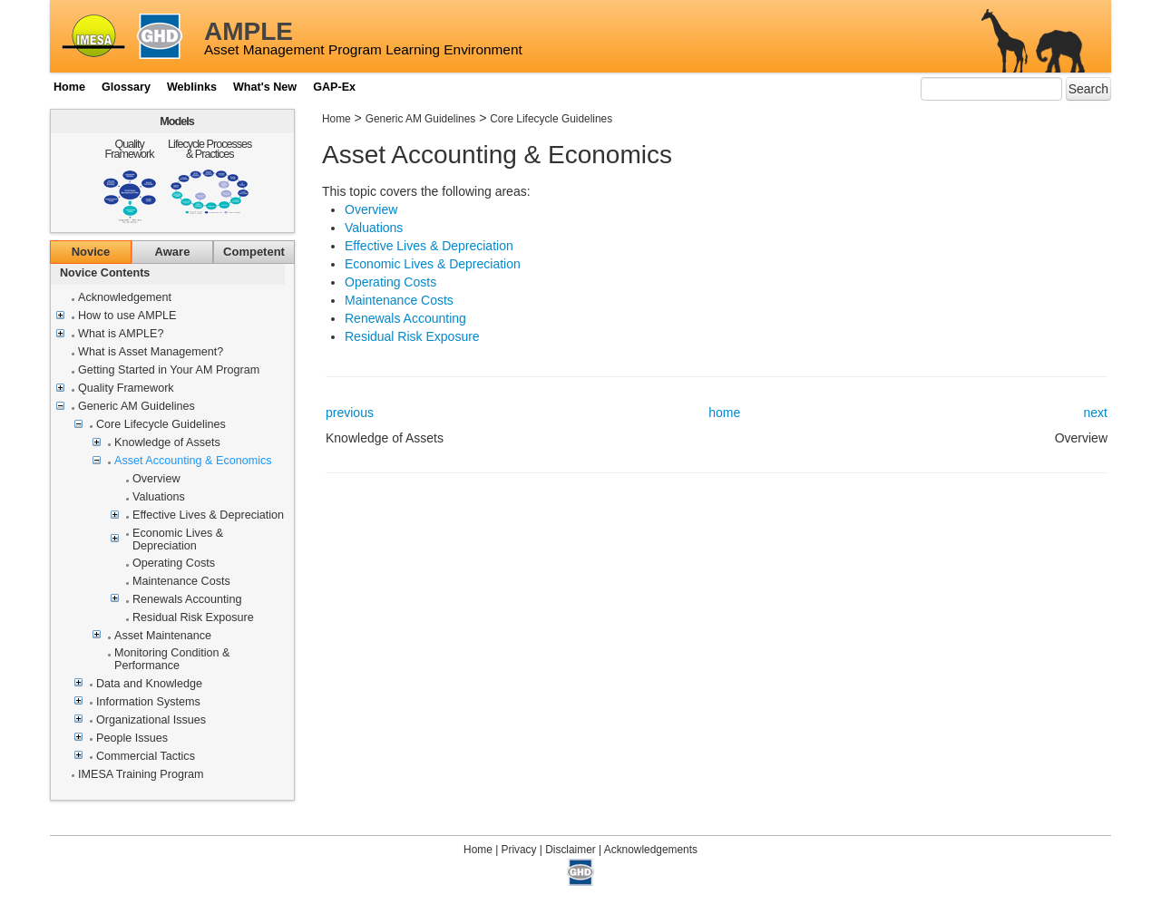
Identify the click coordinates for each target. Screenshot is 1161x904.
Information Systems (148, 702)
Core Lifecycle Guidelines (161, 425)
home (724, 412)
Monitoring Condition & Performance (171, 659)
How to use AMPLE (127, 316)
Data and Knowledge (149, 684)
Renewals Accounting (186, 600)
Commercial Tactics (145, 757)
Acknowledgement (124, 298)
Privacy (519, 849)
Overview (156, 479)
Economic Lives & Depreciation (177, 540)
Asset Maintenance (162, 636)
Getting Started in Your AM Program (168, 370)
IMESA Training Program (141, 775)
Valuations (158, 497)
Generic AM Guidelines (136, 407)
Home (69, 87)
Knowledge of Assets (167, 443)
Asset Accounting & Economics (193, 461)
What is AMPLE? (121, 334)
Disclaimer (570, 849)
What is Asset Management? (150, 352)
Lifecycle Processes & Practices (209, 149)
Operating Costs (173, 563)
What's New (265, 87)
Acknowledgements (651, 849)
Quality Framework (129, 149)
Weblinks (192, 87)
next (1095, 412)
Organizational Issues (151, 720)
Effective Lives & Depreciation (208, 515)
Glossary (126, 87)
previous (350, 412)
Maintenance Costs (181, 582)
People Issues (132, 738)
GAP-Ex (334, 87)
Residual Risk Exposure (193, 618)
